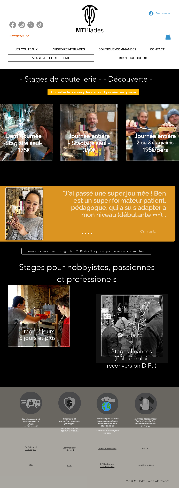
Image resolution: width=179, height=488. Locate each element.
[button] (168, 36)
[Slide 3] (88, 233)
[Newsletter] (20, 36)
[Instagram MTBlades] (21, 24)
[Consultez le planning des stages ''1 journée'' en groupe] (93, 92)
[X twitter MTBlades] (30, 24)
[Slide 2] (85, 233)
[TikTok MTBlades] (39, 24)
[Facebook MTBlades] (12, 24)
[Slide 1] (82, 233)
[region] (39, 320)
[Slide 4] (91, 233)
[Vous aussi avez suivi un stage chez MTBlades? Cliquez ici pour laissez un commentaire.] (86, 251)
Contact (146, 448)
